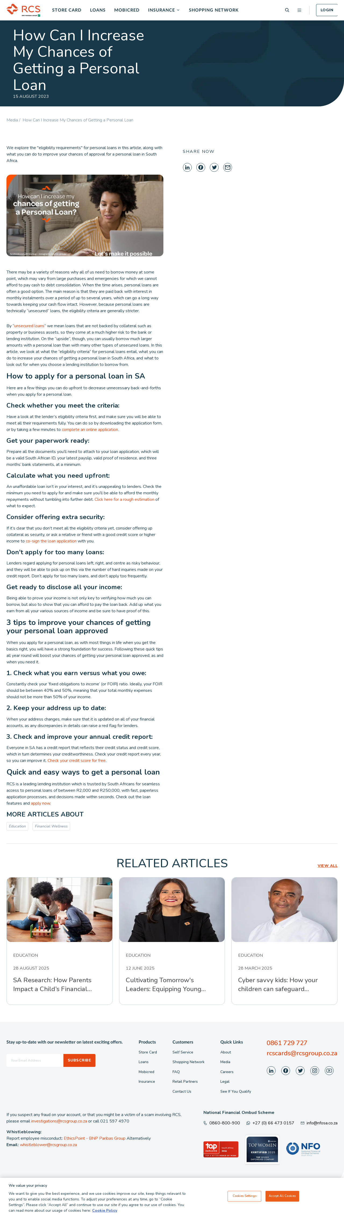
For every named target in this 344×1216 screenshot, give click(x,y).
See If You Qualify (235, 1091)
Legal (225, 1081)
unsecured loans (29, 326)
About (225, 1052)
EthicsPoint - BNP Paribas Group (95, 1138)
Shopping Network (214, 10)
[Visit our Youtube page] (329, 1070)
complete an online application (90, 430)
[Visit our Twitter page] (300, 1070)
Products (147, 1042)
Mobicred (126, 10)
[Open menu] (299, 10)
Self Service (183, 1052)
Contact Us (182, 1091)
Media (225, 1061)
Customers (183, 1042)
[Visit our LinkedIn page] (271, 1070)
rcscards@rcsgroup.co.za (302, 1053)
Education (17, 826)
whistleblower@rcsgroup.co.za (48, 1145)
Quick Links (231, 1042)
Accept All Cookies (282, 1198)
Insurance (161, 10)
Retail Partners (185, 1081)
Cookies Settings (244, 1198)
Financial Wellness (51, 826)
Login (327, 10)
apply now (40, 803)
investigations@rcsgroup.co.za (59, 1121)
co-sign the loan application (51, 541)
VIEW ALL (328, 865)
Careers (227, 1071)
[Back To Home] (23, 10)
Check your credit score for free (77, 761)
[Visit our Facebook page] (285, 1070)
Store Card (66, 10)
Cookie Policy (104, 1212)
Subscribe (79, 1060)
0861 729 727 (287, 1043)
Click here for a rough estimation (124, 499)
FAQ (176, 1071)
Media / (14, 120)
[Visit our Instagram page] (314, 1070)
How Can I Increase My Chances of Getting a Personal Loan (78, 120)
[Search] (287, 10)
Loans (98, 10)
